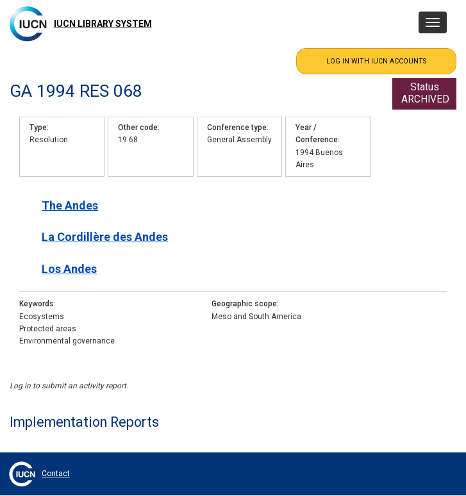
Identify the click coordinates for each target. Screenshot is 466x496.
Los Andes (69, 269)
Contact (56, 473)
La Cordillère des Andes (105, 237)
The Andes (70, 205)
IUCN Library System (103, 24)
